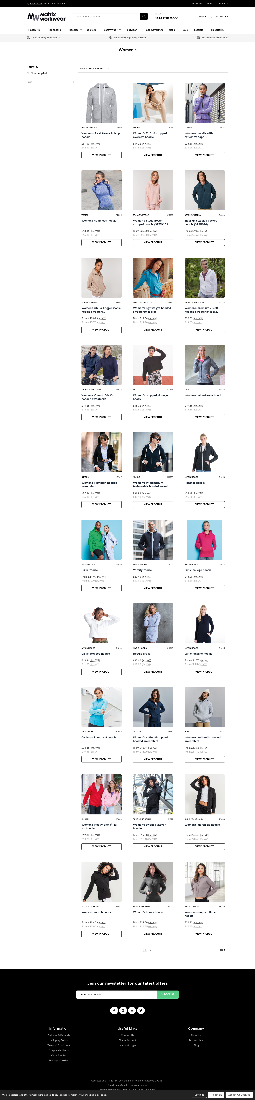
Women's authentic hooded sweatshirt (203, 739)
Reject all (216, 1094)
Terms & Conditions (58, 1045)
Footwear (133, 30)
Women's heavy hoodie (148, 912)
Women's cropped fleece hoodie (201, 914)
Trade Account (127, 1040)
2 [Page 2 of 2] (150, 949)
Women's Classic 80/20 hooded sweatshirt (97, 397)
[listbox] (99, 68)
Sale (185, 30)
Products (199, 30)
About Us (196, 1035)
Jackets (93, 30)
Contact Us (127, 1035)
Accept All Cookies (239, 1094)
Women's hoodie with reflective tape (199, 135)
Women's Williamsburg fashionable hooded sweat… (151, 484)
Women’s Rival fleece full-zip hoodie (100, 135)
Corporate (196, 3)
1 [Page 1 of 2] (145, 949)
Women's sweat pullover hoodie (149, 826)
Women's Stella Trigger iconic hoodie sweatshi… (101, 309)
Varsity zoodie (142, 570)
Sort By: (83, 68)
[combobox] (106, 16)
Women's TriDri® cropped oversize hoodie (150, 135)
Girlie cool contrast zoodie (98, 737)
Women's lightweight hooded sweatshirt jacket (152, 309)
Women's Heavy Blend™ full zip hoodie (99, 826)
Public (173, 30)
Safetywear (112, 30)
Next (224, 950)
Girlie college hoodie (198, 570)
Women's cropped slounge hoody (150, 397)
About (209, 3)
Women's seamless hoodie (98, 220)
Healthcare (56, 30)
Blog (196, 1045)
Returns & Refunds (59, 1035)
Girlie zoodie (89, 570)
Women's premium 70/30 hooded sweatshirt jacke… (202, 309)
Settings (199, 1094)
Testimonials (196, 1040)
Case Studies (59, 1055)
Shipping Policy (59, 1040)
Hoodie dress (141, 653)
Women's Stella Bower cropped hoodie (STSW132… (151, 222)
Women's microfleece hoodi (203, 395)
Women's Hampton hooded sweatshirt (99, 484)
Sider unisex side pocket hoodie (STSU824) (201, 222)
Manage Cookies (59, 1060)
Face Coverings (154, 30)
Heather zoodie (195, 483)
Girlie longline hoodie (198, 653)
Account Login (127, 1045)
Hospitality (219, 30)
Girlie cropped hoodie (95, 653)
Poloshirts (35, 30)
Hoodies (75, 30)
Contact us (36, 3)
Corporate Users (59, 1050)
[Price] (51, 82)
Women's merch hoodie (96, 912)
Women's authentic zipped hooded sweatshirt (150, 739)
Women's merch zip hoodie (202, 824)
